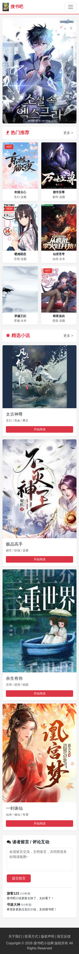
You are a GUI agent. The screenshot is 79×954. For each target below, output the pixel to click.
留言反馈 (64, 936)
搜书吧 (13, 7)
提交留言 (18, 878)
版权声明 (47, 936)
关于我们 (15, 936)
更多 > (68, 133)
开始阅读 (40, 429)
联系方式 (31, 936)
